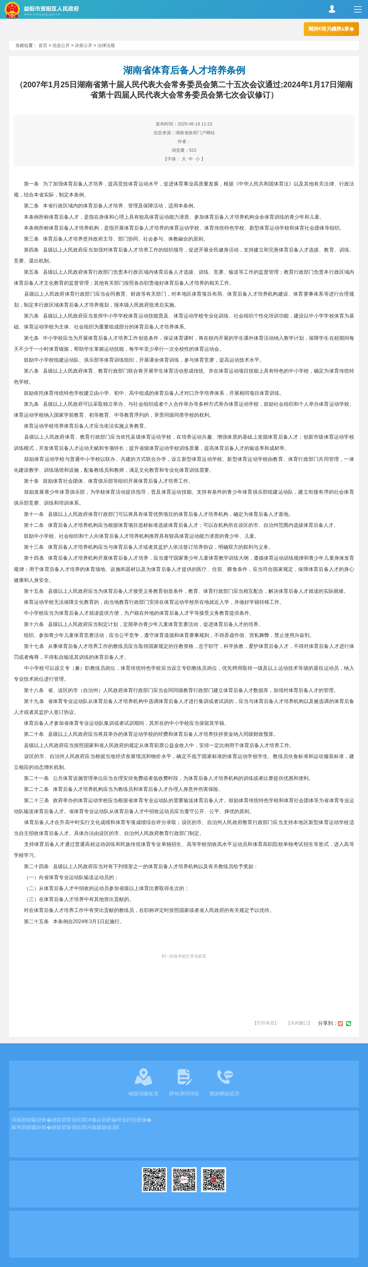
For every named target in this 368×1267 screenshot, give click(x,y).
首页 (43, 45)
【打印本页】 (265, 1022)
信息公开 (61, 45)
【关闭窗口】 (299, 1022)
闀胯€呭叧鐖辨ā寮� (331, 29)
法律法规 (106, 45)
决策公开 (83, 45)
